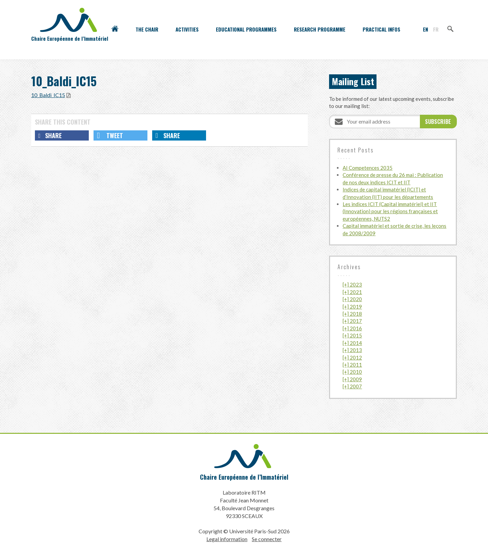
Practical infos (381, 29)
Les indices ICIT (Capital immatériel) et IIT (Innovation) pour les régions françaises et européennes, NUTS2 (390, 211)
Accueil (115, 29)
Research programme (319, 29)
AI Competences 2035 (367, 168)
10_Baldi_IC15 (48, 95)
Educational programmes (246, 29)
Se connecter (267, 538)
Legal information (226, 538)
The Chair (147, 29)
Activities (187, 29)
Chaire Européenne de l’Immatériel (244, 476)
